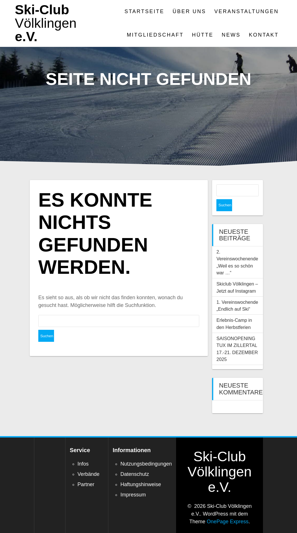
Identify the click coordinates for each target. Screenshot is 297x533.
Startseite (144, 11)
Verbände (88, 462)
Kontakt (264, 35)
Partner (85, 472)
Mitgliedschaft (155, 35)
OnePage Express (227, 509)
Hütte (203, 35)
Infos (83, 452)
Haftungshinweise (140, 472)
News (231, 35)
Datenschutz (134, 462)
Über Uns (189, 11)
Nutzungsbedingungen (146, 452)
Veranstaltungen (246, 11)
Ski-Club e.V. (46, 23)
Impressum (133, 483)
